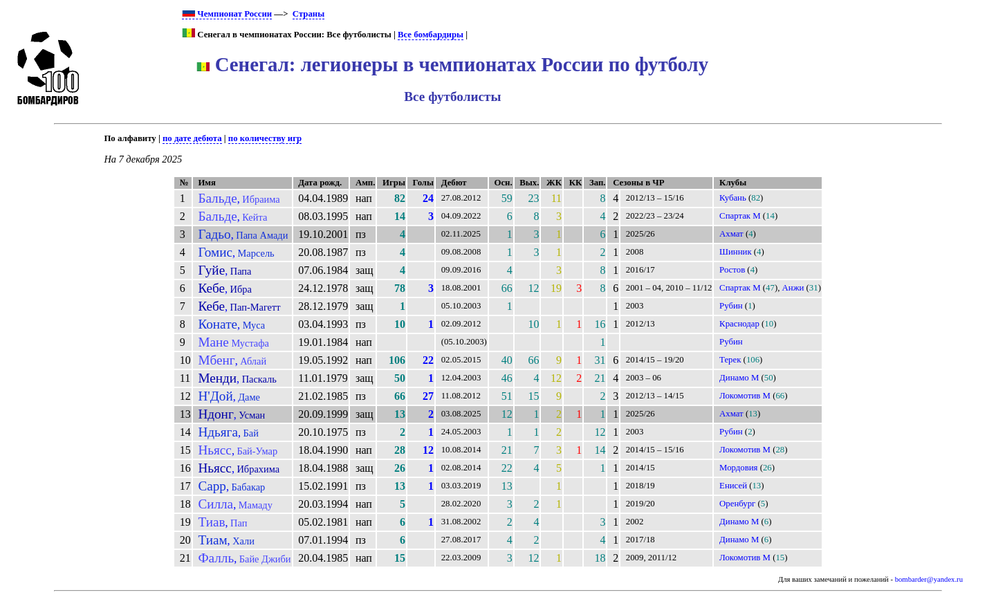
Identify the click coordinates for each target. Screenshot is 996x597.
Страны (308, 14)
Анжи (793, 288)
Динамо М (739, 378)
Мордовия (738, 467)
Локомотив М (745, 396)
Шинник (735, 252)
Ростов (732, 270)
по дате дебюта (192, 138)
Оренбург (737, 503)
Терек (730, 360)
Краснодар (739, 324)
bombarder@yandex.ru (929, 579)
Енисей (733, 485)
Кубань (732, 198)
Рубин (731, 306)
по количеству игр (265, 138)
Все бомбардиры (430, 34)
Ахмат (731, 234)
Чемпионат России (227, 14)
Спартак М (740, 216)
